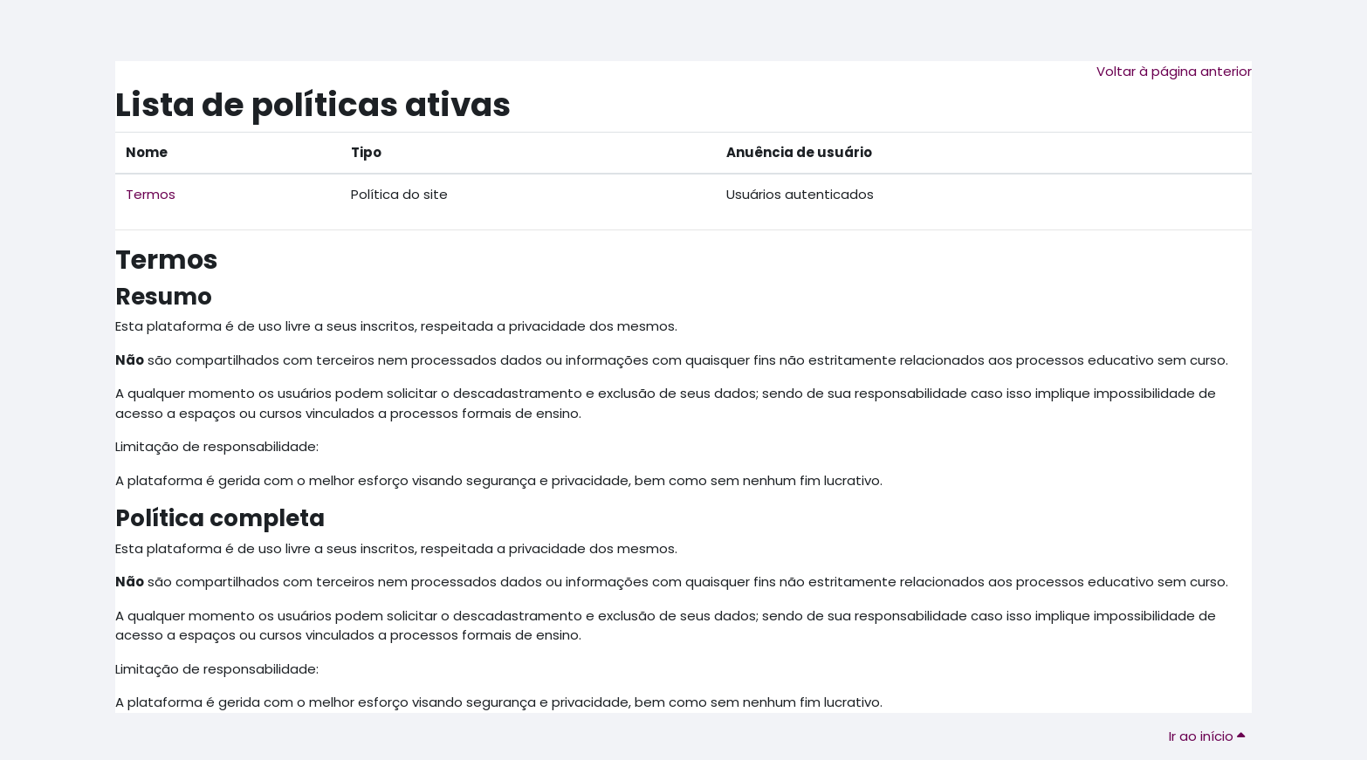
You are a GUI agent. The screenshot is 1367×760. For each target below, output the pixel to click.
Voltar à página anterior (1174, 71)
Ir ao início (1207, 736)
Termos (150, 194)
